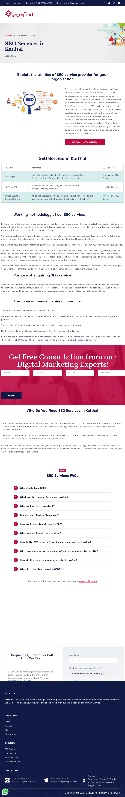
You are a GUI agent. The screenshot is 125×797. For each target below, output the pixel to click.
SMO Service (10, 753)
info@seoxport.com (75, 3)
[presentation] (21, 385)
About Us (9, 726)
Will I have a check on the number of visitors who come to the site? (59, 551)
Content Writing (12, 761)
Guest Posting (12, 757)
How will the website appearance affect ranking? (48, 560)
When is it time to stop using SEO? (40, 569)
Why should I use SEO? (33, 487)
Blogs (7, 730)
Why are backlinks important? (37, 505)
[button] (62, 488)
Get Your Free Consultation (85, 142)
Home (7, 721)
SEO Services (11, 749)
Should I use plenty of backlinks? (39, 514)
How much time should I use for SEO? (41, 524)
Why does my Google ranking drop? (40, 533)
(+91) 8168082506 (44, 3)
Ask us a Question (88, 581)
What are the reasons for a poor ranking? (44, 496)
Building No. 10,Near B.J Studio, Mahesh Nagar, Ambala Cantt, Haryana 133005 (102, 782)
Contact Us (10, 734)
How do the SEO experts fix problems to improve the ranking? (55, 542)
